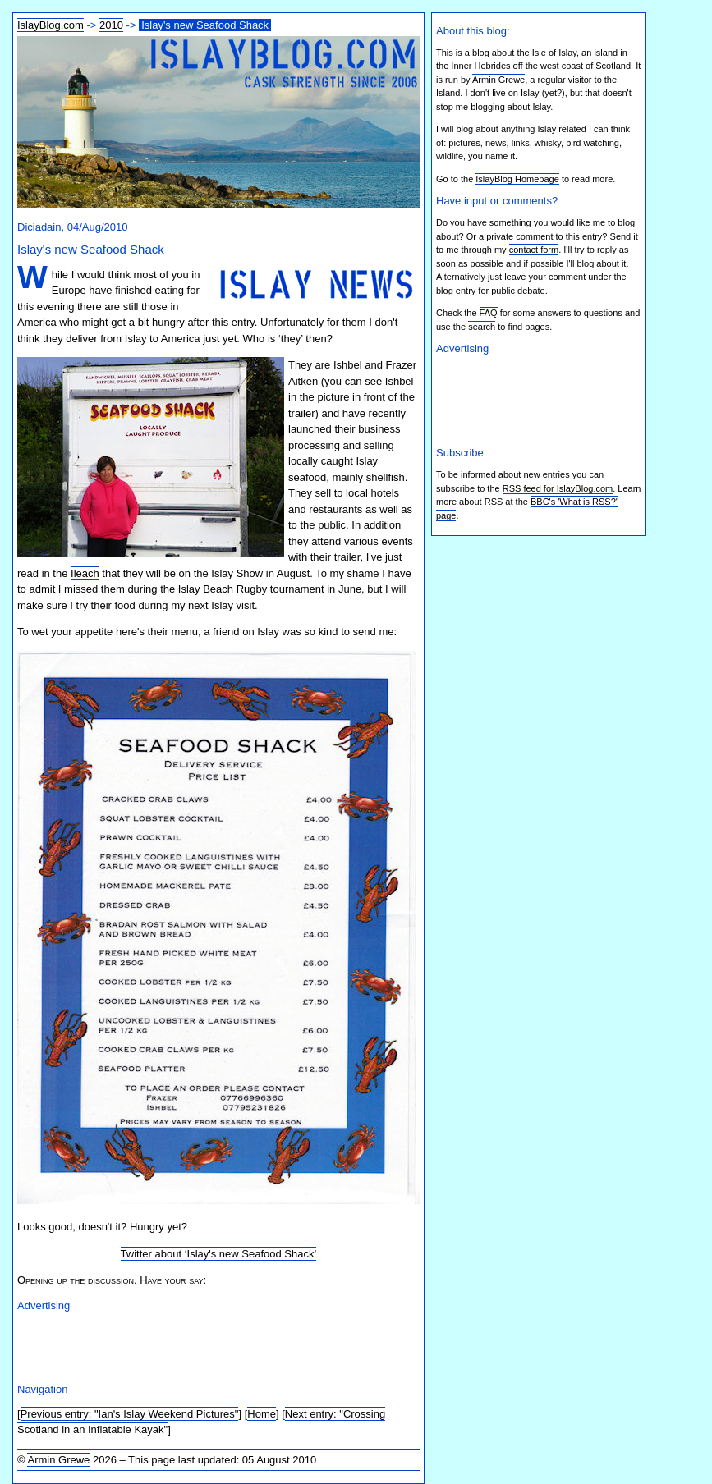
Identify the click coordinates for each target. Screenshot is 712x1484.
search (481, 327)
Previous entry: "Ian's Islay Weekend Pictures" (130, 1414)
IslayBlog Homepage (517, 179)
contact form (534, 249)
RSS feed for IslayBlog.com (558, 488)
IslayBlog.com (50, 25)
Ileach (85, 573)
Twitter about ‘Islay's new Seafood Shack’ (219, 1254)
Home (261, 1414)
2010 (111, 25)
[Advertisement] (209, 1344)
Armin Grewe (58, 1460)
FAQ (489, 313)
